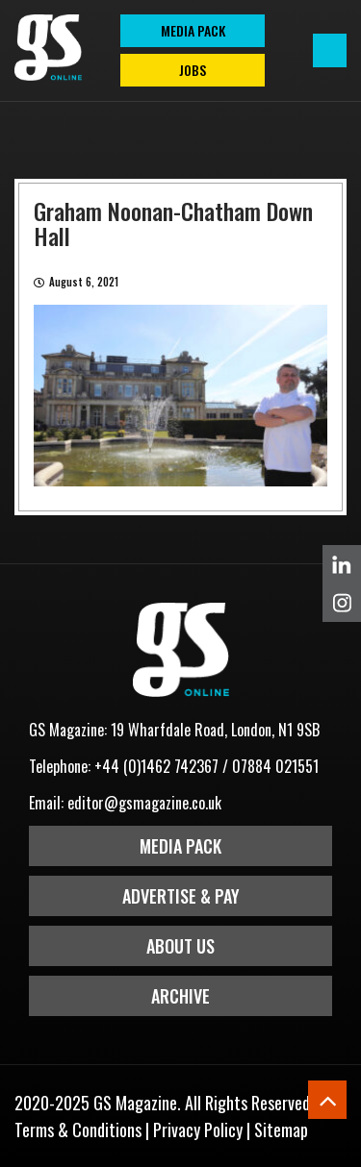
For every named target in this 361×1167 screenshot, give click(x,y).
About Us (180, 945)
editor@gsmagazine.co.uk (144, 802)
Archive (180, 995)
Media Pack (180, 845)
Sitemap (281, 1129)
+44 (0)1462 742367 (156, 766)
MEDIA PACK (193, 30)
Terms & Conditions (78, 1129)
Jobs (192, 70)
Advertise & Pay (181, 895)
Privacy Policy (198, 1129)
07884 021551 (275, 766)
